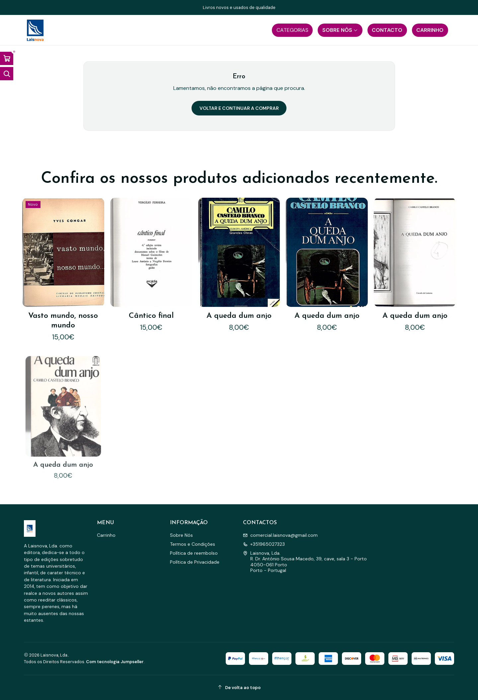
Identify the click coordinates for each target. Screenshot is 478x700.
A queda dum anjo (239, 316)
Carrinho (106, 535)
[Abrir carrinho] (6, 58)
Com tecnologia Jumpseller (115, 662)
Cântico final (151, 316)
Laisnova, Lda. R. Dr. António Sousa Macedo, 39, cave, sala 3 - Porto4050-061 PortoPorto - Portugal (305, 562)
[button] (292, 30)
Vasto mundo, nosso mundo (63, 320)
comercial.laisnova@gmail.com (280, 535)
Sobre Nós (181, 535)
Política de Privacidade (194, 562)
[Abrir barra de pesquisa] (6, 73)
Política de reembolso (194, 553)
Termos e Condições (192, 544)
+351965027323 (264, 544)
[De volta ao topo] (239, 687)
